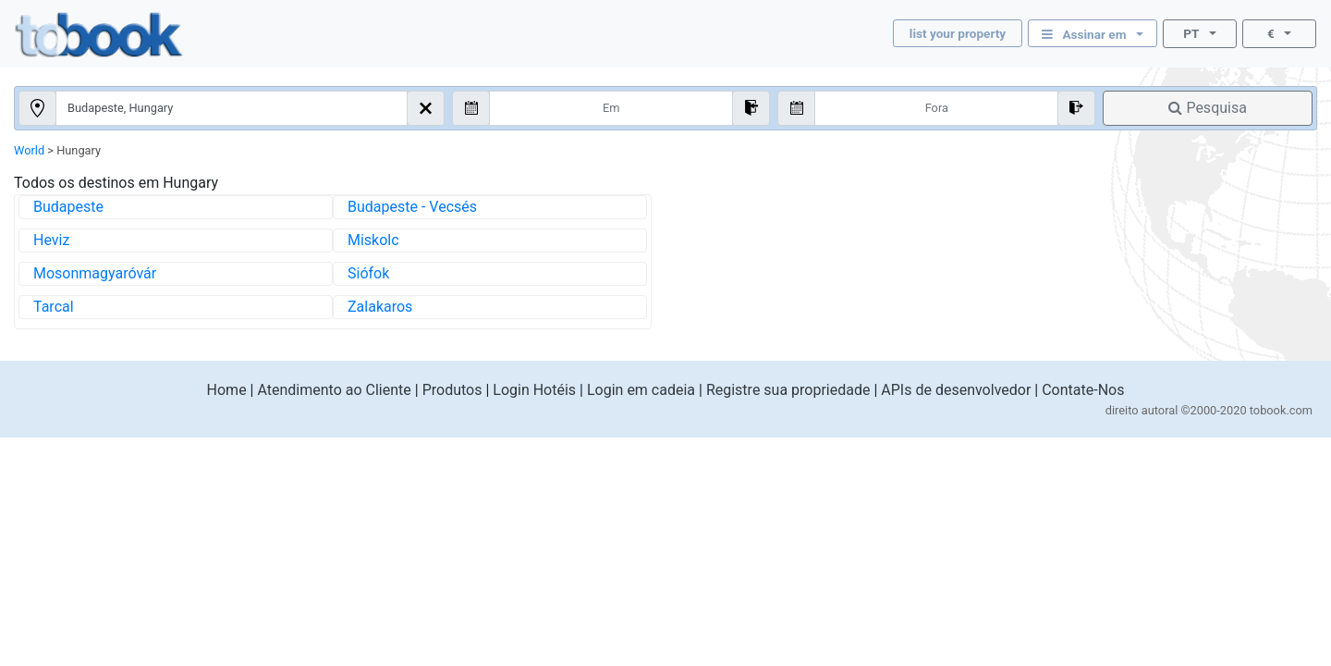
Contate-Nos (1083, 390)
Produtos (452, 390)
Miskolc (373, 240)
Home (227, 390)
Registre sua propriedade (788, 390)
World (29, 150)
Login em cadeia (641, 390)
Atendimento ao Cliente (333, 390)
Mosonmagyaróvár (94, 273)
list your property (958, 33)
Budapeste (68, 207)
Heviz (51, 240)
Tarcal (53, 306)
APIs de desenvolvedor (956, 390)
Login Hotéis (534, 390)
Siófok (368, 273)
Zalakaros (380, 306)
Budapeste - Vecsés (412, 207)
